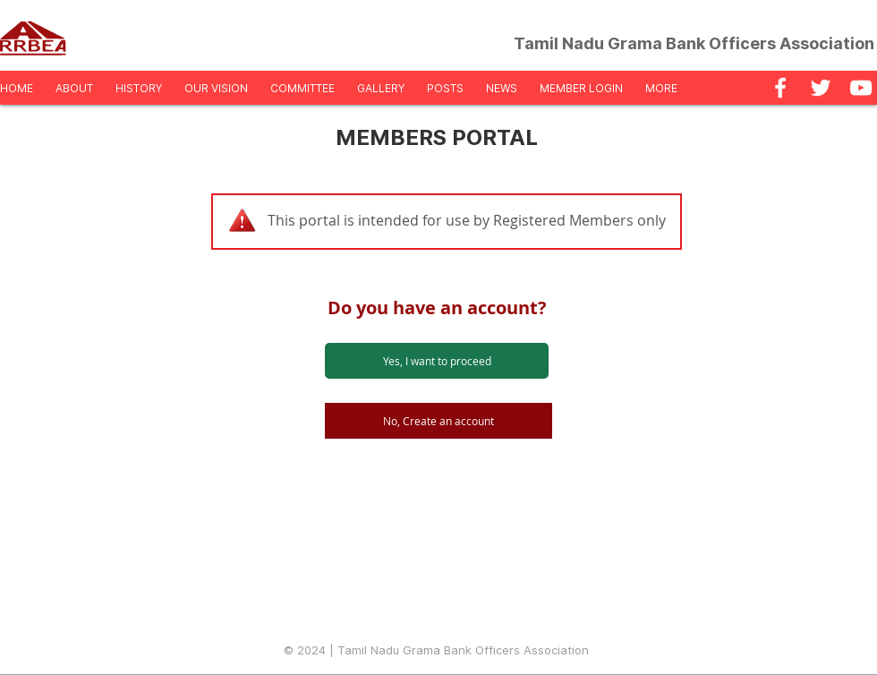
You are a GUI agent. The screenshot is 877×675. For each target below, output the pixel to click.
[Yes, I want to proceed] (437, 361)
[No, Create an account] (438, 421)
